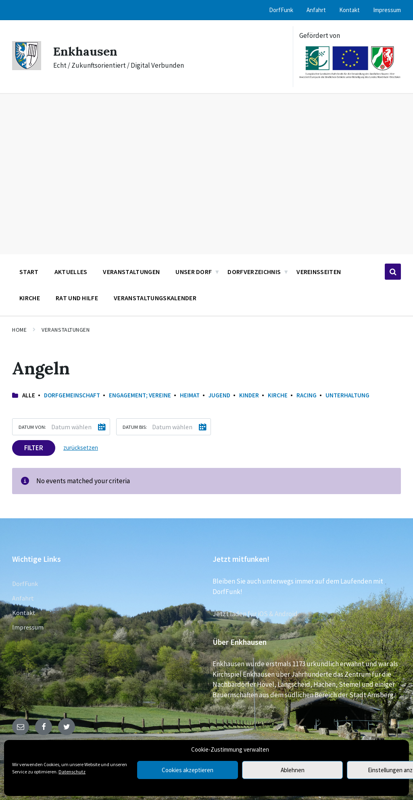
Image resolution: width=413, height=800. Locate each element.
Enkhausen (85, 51)
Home (19, 329)
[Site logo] (26, 67)
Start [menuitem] (29, 272)
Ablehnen (293, 770)
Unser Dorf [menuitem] (193, 272)
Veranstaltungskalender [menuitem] (155, 298)
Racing (306, 395)
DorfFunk (25, 584)
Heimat (190, 395)
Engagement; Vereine (140, 395)
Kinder (249, 395)
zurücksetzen (80, 447)
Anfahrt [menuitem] (316, 10)
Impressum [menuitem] (387, 10)
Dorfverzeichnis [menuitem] (254, 272)
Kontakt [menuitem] (349, 10)
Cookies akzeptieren (187, 770)
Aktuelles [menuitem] (71, 272)
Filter (33, 447)
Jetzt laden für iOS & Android (255, 613)
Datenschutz (72, 772)
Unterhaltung (347, 395)
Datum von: (32, 427)
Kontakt (23, 613)
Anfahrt (23, 598)
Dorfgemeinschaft (72, 395)
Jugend (219, 395)
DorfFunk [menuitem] (281, 10)
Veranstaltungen (66, 329)
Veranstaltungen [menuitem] (131, 272)
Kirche (278, 395)
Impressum (28, 627)
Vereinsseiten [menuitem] (318, 272)
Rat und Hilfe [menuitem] (77, 298)
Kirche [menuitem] (29, 298)
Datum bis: (135, 427)
